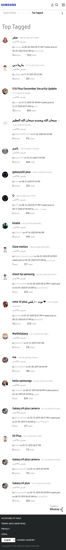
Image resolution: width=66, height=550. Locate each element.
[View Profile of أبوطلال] (18, 74)
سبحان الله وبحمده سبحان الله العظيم (35, 122)
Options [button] (57, 13)
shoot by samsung (34, 274)
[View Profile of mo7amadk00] (21, 284)
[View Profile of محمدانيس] (51, 260)
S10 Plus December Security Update (35, 90)
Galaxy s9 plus (31, 483)
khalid (26, 223)
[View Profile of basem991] (19, 158)
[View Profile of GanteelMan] (42, 496)
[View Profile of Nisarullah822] (21, 418)
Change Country (26, 540)
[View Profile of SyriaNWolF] (20, 367)
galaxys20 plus (32, 172)
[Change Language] (8, 540)
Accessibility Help (11, 518)
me (25, 357)
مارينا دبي (28, 65)
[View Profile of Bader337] (19, 343)
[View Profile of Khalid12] (18, 232)
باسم (25, 148)
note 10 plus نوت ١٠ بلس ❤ (35, 304)
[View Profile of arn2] (17, 102)
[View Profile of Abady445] (38, 319)
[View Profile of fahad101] (19, 390)
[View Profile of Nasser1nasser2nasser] (24, 256)
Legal (4, 534)
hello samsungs (32, 380)
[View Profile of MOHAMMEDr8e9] (23, 134)
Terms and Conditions (13, 523)
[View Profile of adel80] (18, 315)
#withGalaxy (30, 333)
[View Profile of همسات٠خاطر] (40, 209)
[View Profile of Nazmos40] (38, 51)
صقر (25, 37)
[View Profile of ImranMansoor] (42, 422)
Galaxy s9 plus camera (36, 408)
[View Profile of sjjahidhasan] (42, 288)
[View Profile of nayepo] (18, 47)
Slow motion (31, 246)
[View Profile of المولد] (36, 394)
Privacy (5, 529)
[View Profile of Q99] (17, 181)
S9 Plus (27, 436)
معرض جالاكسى (19, 41)
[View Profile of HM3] (17, 445)
